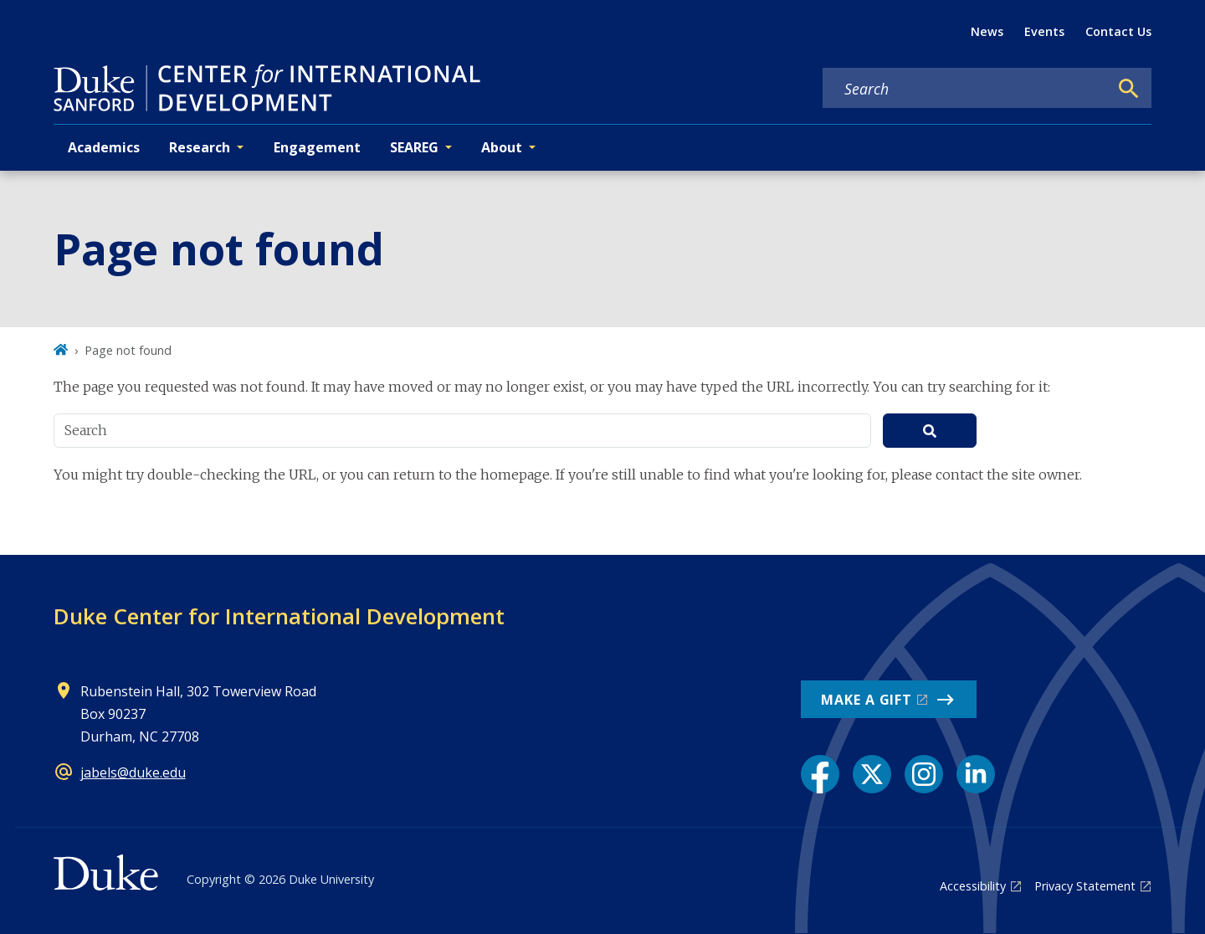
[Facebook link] (820, 774)
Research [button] (199, 147)
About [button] (501, 147)
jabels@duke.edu (133, 772)
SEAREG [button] (414, 147)
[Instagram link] (924, 774)
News (987, 31)
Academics (104, 147)
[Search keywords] (965, 89)
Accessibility (973, 886)
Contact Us (1118, 31)
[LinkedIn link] (975, 774)
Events (1044, 31)
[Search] (1129, 88)
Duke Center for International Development (279, 616)
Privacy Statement (1085, 886)
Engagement (317, 147)
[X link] (872, 774)
